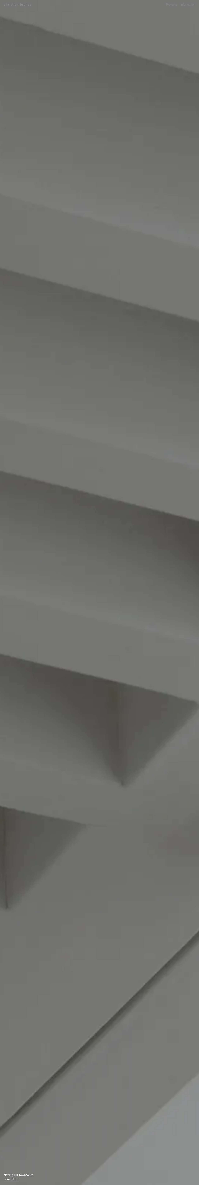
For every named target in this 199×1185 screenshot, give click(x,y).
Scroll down (11, 1179)
